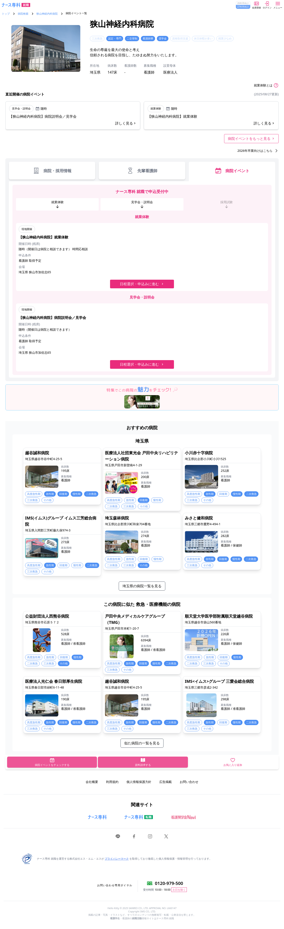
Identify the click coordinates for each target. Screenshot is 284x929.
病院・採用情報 (52, 170)
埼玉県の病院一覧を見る (142, 586)
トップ (6, 14)
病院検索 (23, 14)
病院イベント (232, 170)
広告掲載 (165, 782)
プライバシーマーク (117, 859)
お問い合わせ (189, 782)
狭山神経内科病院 (47, 14)
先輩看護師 (142, 170)
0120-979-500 (169, 883)
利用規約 (112, 782)
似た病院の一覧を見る (142, 743)
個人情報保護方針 (138, 782)
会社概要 (92, 782)
